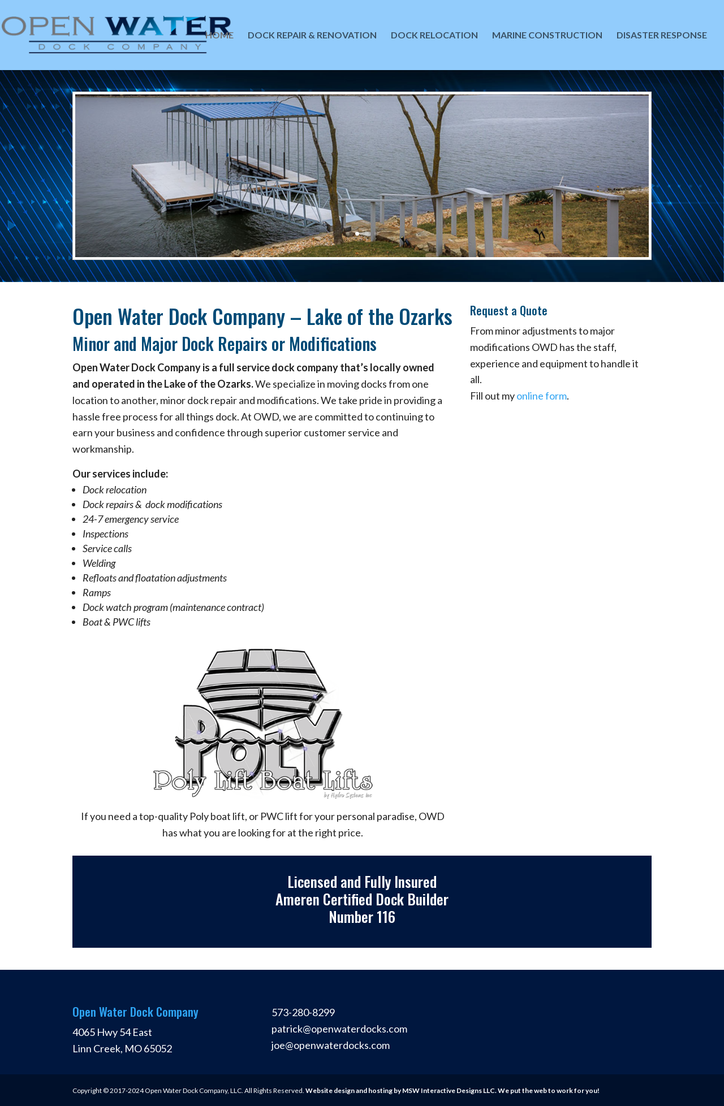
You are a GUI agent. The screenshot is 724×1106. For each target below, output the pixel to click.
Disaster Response (662, 35)
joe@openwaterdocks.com (331, 1045)
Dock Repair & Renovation (312, 35)
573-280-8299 (303, 1012)
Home (219, 35)
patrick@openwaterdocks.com (339, 1028)
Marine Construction (547, 35)
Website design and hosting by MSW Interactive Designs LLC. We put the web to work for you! (452, 1090)
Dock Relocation (434, 35)
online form (541, 395)
